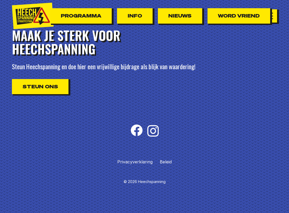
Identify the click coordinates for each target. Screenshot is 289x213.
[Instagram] (153, 131)
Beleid (166, 161)
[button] (270, 16)
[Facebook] (137, 130)
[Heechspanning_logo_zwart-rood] (33, 16)
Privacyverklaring (135, 161)
